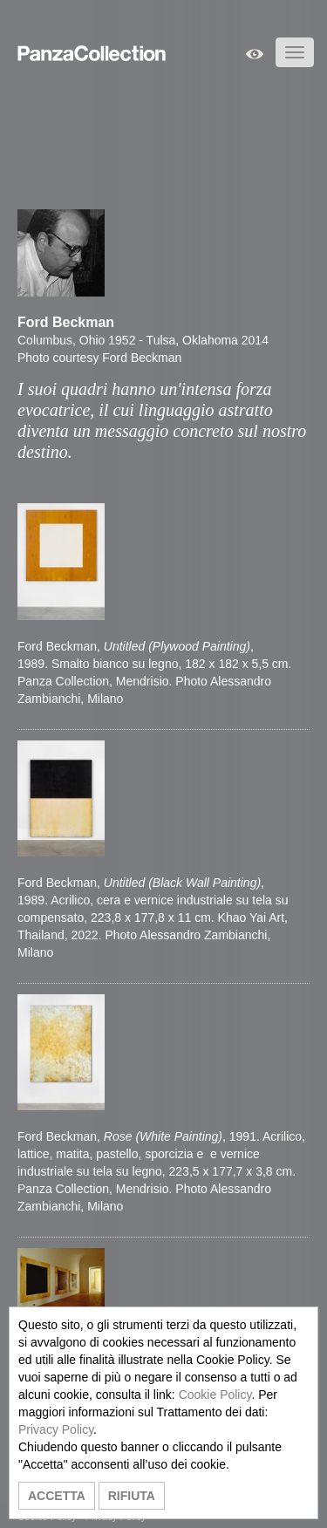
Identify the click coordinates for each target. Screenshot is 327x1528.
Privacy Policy (55, 1429)
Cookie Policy (215, 1395)
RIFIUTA (131, 1496)
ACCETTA (56, 1496)
